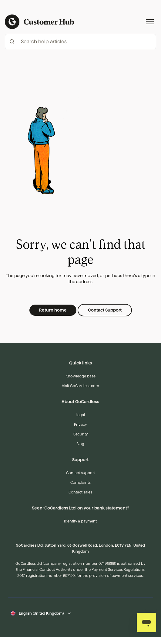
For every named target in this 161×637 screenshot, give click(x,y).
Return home (53, 310)
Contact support (80, 473)
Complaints (80, 482)
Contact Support (105, 310)
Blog (80, 444)
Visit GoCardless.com (80, 386)
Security (80, 434)
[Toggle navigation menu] (149, 22)
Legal (80, 415)
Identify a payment (80, 521)
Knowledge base (80, 376)
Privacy (80, 424)
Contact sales (80, 492)
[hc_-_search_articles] (80, 41)
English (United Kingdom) (41, 613)
